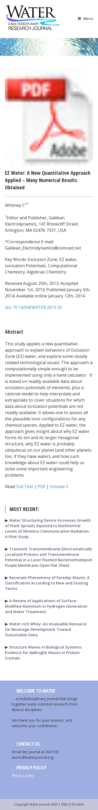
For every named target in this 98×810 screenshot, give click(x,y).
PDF (41, 486)
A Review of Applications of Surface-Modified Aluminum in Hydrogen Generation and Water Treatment (46, 606)
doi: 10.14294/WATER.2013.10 (33, 307)
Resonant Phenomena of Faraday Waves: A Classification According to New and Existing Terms (47, 583)
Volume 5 (59, 486)
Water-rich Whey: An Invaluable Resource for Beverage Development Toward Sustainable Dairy (46, 629)
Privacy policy (23, 775)
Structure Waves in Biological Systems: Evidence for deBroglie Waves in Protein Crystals (43, 652)
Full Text (24, 486)
